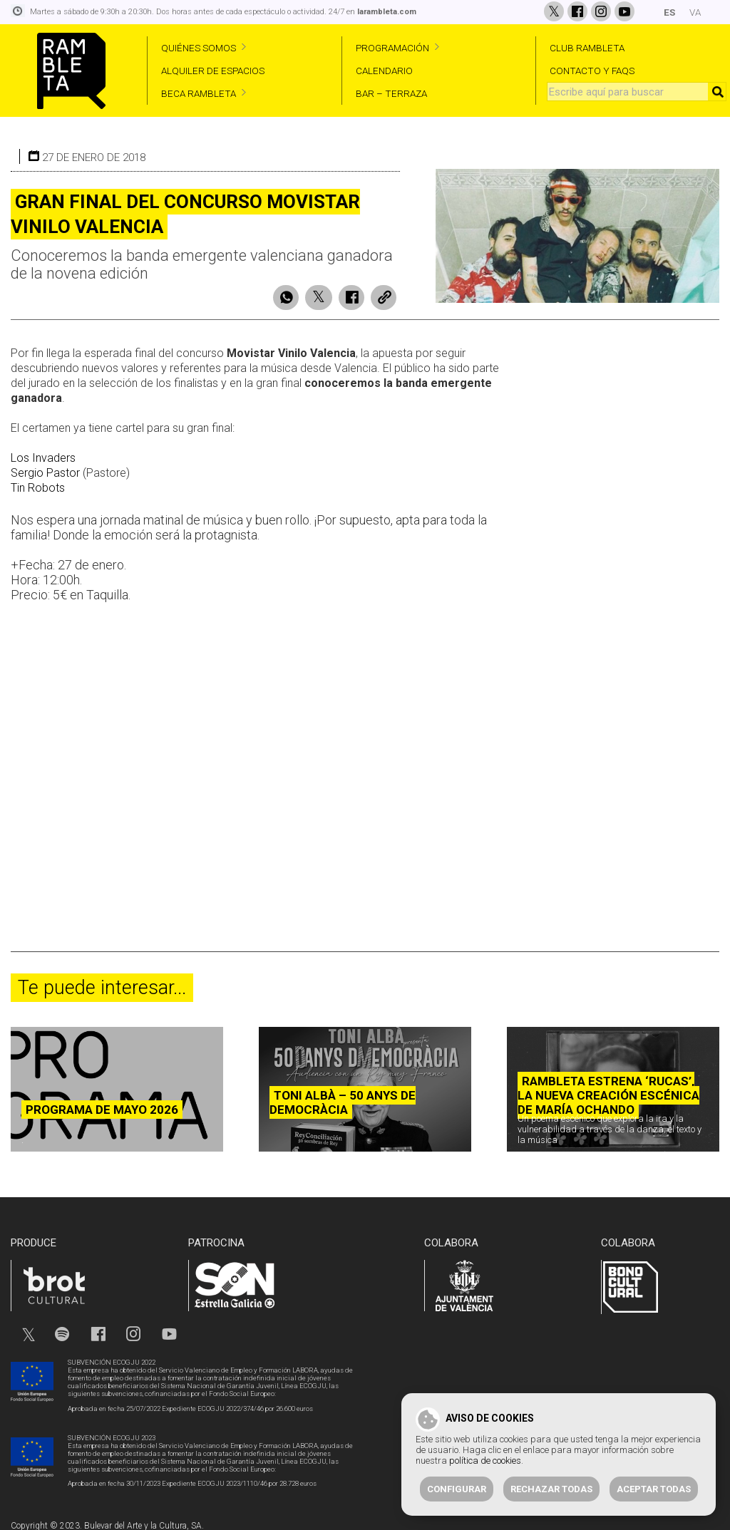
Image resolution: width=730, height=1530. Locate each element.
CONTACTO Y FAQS (592, 70)
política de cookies (485, 1460)
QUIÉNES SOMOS (198, 47)
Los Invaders (43, 453)
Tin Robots (38, 483)
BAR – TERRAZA (391, 93)
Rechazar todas (551, 1489)
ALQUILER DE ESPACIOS (212, 70)
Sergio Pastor (45, 468)
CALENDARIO (384, 70)
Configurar (456, 1489)
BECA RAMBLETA (198, 93)
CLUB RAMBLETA (587, 47)
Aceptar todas (654, 1489)
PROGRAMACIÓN (392, 47)
